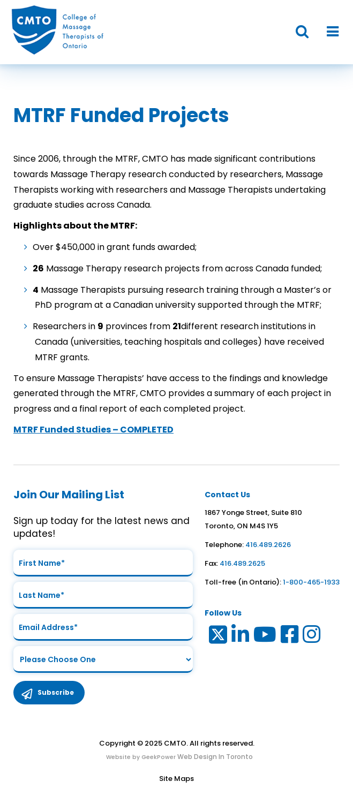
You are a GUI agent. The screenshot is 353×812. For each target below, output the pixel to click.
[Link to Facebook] (290, 636)
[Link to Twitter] (217, 636)
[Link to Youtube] (265, 636)
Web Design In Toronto (214, 756)
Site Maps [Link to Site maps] (176, 778)
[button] (297, 32)
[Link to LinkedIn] (241, 636)
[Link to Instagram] (312, 636)
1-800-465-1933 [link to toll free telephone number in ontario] (311, 582)
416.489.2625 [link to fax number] (242, 563)
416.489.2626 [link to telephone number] (268, 545)
